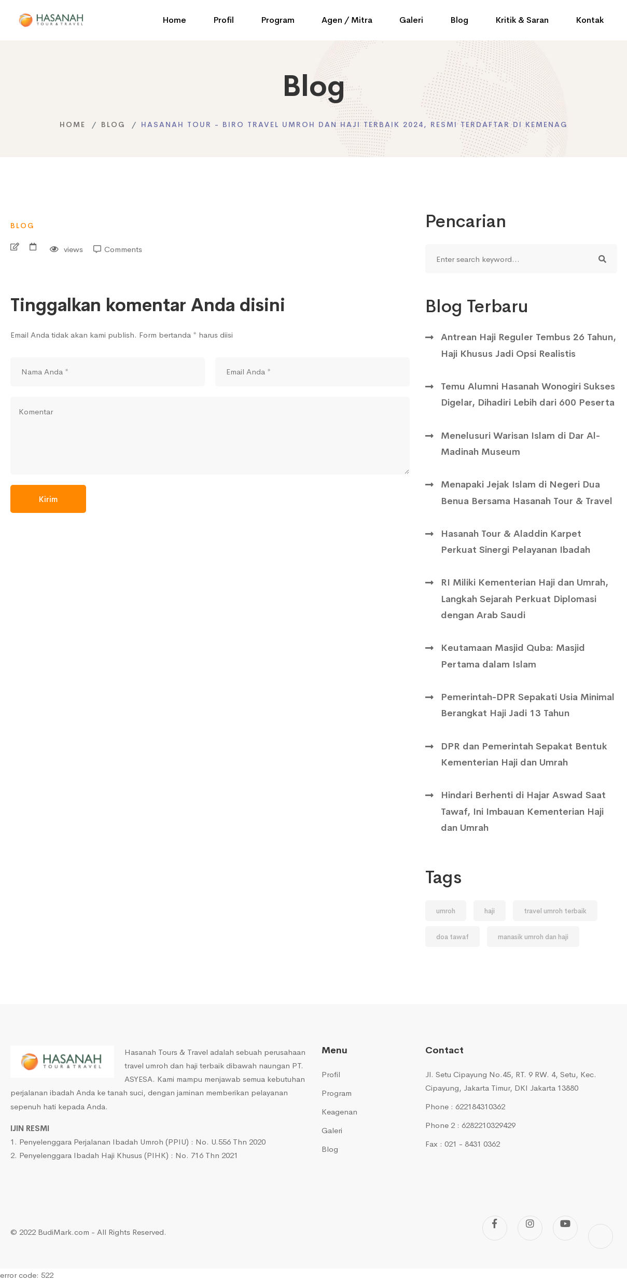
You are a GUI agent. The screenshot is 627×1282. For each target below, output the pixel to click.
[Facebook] (494, 1228)
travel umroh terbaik (555, 911)
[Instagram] (530, 1228)
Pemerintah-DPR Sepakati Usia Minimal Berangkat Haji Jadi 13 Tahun (528, 705)
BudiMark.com (63, 1232)
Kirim (48, 499)
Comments (123, 249)
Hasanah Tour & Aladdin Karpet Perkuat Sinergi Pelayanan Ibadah (515, 541)
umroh (445, 911)
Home (73, 124)
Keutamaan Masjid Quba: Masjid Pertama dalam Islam (513, 656)
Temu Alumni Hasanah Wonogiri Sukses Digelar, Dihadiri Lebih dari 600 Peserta (528, 394)
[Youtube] (565, 1228)
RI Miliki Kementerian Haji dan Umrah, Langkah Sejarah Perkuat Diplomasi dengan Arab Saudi (524, 599)
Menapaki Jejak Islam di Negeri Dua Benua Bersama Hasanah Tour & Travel (526, 492)
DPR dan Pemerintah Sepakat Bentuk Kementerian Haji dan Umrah (524, 754)
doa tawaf (452, 936)
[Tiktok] (600, 1236)
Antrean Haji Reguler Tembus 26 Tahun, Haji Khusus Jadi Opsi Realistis (528, 345)
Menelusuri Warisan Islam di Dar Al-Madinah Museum (520, 443)
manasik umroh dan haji (533, 936)
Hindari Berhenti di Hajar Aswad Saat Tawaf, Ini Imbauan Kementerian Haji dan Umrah (523, 811)
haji (489, 911)
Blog (113, 124)
